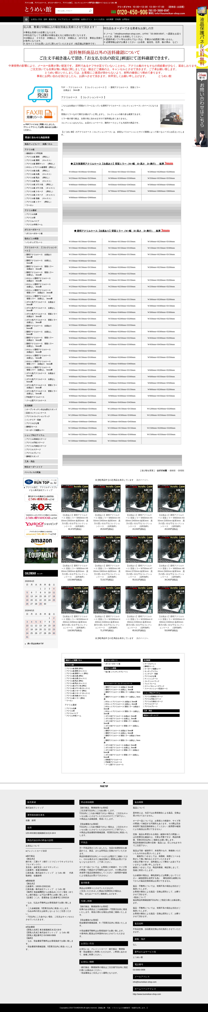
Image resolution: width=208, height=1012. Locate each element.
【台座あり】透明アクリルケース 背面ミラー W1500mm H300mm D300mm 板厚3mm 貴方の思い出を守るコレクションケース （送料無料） (171, 622)
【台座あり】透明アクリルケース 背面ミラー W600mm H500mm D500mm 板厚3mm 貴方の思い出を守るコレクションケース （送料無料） (74, 520)
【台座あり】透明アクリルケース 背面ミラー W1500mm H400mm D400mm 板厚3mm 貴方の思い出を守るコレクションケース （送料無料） (107, 622)
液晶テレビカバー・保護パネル (38, 144)
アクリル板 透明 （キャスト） (39, 160)
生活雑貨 (28, 405)
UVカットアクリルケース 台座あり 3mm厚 (121, 702)
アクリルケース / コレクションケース (118, 683)
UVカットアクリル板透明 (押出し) (40, 167)
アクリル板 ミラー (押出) (75, 698)
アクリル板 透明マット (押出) (77, 673)
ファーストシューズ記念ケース (156, 689)
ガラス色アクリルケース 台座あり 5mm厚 (40, 374)
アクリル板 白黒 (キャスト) (76, 678)
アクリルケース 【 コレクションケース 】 (41, 249)
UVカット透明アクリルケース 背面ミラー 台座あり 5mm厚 (39, 362)
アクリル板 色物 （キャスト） (39, 198)
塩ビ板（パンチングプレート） (116, 672)
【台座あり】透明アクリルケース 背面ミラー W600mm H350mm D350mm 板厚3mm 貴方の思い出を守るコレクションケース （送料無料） (171, 520)
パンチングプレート (34, 242)
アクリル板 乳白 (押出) (74, 681)
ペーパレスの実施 (32, 472)
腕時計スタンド (32, 456)
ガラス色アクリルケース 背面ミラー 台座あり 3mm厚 (41, 315)
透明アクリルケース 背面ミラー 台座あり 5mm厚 (39, 339)
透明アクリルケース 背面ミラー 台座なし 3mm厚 (39, 273)
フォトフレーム (150, 684)
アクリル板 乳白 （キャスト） (39, 181)
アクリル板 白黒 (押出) (74, 676)
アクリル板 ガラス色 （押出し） (40, 184)
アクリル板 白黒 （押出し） (38, 171)
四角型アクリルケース (113, 760)
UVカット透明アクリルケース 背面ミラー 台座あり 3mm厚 (39, 291)
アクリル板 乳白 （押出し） (38, 178)
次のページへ (142, 480)
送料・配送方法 (50, 19)
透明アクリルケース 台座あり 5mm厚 (38, 327)
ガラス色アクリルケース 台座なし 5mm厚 (40, 380)
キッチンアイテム (151, 671)
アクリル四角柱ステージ (36, 439)
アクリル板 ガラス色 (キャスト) (78, 688)
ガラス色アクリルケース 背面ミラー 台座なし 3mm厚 (41, 321)
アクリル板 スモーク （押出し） (40, 191)
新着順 (181, 470)
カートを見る (99, 19)
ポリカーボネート (32, 230)
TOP (63, 87)
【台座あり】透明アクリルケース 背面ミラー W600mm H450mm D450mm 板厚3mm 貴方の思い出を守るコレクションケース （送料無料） (106, 520)
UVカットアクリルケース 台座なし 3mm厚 (121, 704)
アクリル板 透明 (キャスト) (76, 671)
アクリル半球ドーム (34, 225)
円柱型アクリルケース (35, 397)
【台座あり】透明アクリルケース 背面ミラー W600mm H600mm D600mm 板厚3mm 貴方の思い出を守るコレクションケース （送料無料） (171, 571)
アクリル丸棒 (31, 214)
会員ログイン (86, 19)
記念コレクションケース (36, 413)
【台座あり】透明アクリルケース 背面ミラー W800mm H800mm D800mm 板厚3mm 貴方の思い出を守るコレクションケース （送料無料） (106, 571)
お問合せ (125, 19)
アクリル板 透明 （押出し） (38, 157)
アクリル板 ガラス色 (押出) (76, 686)
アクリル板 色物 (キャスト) (76, 696)
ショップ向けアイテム (34, 435)
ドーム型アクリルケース (36, 400)
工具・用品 (29, 461)
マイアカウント (64, 19)
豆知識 (118, 19)
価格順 (173, 470)
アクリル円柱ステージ (35, 443)
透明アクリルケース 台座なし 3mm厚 (38, 262)
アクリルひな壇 (32, 423)
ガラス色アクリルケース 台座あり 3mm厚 (40, 303)
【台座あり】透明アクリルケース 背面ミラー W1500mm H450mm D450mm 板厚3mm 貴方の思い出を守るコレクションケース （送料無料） (75, 622)
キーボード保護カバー (35, 430)
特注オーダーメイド (33, 467)
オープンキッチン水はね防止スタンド (41, 409)
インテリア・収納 (33, 420)
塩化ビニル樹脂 (31, 238)
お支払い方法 (36, 19)
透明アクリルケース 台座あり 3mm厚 (38, 256)
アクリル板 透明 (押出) (74, 668)
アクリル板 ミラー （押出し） (39, 202)
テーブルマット (150, 664)
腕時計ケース (31, 427)
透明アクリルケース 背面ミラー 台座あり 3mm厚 (39, 267)
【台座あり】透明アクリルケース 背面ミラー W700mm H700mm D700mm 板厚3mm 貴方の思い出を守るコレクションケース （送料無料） (139, 571)
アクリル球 (30, 218)
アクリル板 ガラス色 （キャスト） (41, 188)
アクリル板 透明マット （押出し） (41, 164)
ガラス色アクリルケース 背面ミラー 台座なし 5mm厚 (41, 392)
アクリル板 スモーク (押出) (76, 691)
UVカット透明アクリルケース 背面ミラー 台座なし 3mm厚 (39, 297)
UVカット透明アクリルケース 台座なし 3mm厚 (38, 285)
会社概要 (109, 19)
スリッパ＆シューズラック (154, 686)
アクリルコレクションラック (38, 416)
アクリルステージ (33, 449)
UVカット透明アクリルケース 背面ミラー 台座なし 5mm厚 (39, 368)
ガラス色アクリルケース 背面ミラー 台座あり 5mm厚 (41, 386)
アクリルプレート (33, 453)
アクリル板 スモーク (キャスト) (78, 693)
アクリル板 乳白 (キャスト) (76, 683)
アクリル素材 (30, 210)
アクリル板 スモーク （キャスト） (41, 195)
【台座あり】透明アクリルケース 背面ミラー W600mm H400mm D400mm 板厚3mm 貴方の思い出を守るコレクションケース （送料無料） (139, 520)
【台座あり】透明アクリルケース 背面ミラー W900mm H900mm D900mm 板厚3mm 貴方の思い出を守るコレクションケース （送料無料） (74, 571)
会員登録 (76, 19)
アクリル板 (29, 149)
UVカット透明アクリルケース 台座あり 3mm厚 (38, 279)
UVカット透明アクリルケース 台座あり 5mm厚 (38, 351)
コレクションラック (151, 681)
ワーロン (29, 205)
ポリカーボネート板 (34, 233)
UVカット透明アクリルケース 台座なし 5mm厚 (38, 356)
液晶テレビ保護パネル (73, 660)
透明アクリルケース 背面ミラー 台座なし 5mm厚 (39, 345)
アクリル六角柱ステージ (36, 446)
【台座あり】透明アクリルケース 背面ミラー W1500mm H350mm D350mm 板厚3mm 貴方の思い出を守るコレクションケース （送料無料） (139, 622)
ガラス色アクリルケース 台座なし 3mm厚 (40, 309)
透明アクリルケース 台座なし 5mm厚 (38, 333)
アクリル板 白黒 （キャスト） (39, 174)
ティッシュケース (151, 679)
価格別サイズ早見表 (34, 153)
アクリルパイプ (32, 221)
